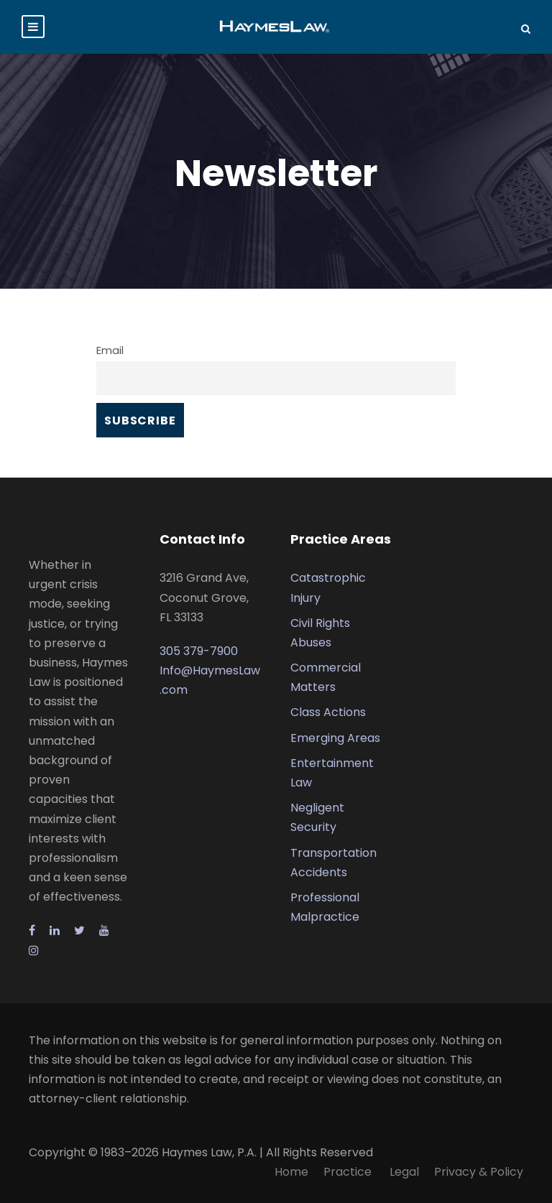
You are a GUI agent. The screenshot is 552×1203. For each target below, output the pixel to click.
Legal (404, 1171)
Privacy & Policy (478, 1171)
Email (110, 350)
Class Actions (328, 712)
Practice (348, 1171)
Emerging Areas (335, 738)
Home (291, 1171)
